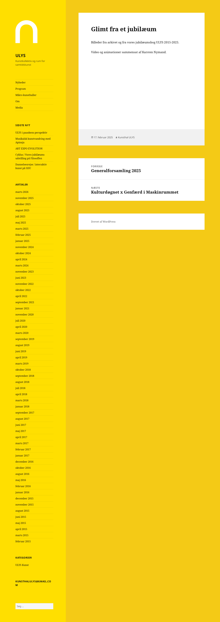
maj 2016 (20, 480)
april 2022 (21, 296)
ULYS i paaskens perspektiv (31, 132)
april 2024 (21, 259)
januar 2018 (22, 406)
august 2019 (22, 345)
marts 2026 (21, 192)
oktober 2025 (23, 204)
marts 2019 (21, 363)
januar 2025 (22, 241)
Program (20, 88)
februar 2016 (23, 486)
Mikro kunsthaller (26, 95)
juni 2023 (20, 277)
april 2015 (21, 529)
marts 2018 (21, 400)
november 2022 (24, 284)
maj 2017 (20, 431)
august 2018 (22, 382)
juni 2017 (20, 425)
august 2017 (22, 418)
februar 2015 (23, 541)
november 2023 (24, 271)
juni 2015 (20, 517)
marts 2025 (21, 228)
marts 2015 (21, 535)
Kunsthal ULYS (126, 137)
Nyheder (20, 82)
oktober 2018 (23, 369)
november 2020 (24, 314)
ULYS (20, 55)
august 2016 (22, 474)
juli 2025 (20, 216)
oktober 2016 (23, 467)
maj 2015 (20, 523)
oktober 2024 (23, 253)
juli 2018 (20, 388)
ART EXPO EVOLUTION (28, 148)
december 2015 (24, 498)
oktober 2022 (23, 290)
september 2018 (24, 376)
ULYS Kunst (22, 565)
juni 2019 (20, 351)
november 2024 (24, 247)
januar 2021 (22, 308)
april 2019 (21, 357)
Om (17, 101)
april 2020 (21, 326)
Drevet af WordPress (103, 221)
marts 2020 (21, 333)
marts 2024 (21, 265)
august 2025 (22, 210)
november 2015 (24, 504)
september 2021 (24, 302)
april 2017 (21, 437)
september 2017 (24, 412)
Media (19, 107)
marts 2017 (21, 443)
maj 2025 (20, 222)
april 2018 (21, 394)
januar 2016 (22, 492)
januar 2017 (22, 455)
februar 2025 (23, 235)
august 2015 (22, 510)
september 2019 (24, 339)
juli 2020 (20, 320)
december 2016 (24, 461)
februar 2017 (23, 449)
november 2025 (24, 198)
